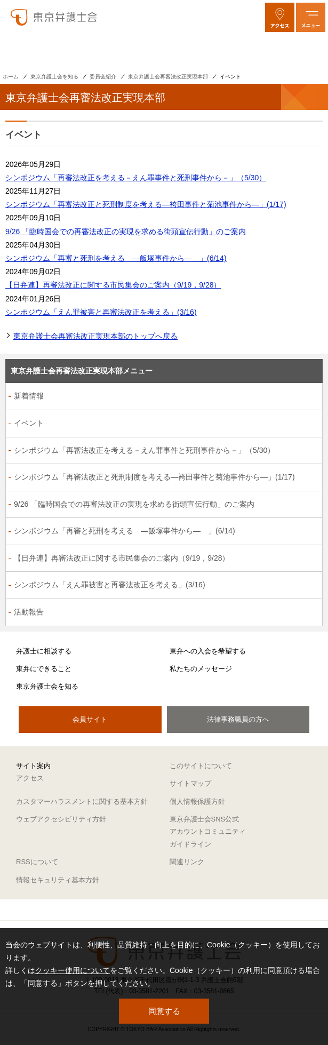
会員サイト (90, 719)
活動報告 (29, 612)
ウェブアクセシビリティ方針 (61, 819)
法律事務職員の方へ (238, 719)
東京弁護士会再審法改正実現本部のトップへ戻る (95, 336)
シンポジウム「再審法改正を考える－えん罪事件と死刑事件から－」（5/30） (135, 177)
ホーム (11, 76)
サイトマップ (190, 783)
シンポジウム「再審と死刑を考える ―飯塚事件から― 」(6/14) (116, 258)
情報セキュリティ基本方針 (57, 880)
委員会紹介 (103, 76)
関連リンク (187, 862)
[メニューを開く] (310, 17)
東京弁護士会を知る (54, 76)
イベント (29, 423)
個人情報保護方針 (197, 801)
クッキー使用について (72, 970)
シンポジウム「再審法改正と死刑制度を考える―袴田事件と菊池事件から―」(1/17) (145, 204)
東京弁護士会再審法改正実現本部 (168, 76)
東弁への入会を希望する (208, 651)
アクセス (30, 778)
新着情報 (29, 396)
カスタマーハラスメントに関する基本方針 (82, 801)
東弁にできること (43, 669)
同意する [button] (164, 1011)
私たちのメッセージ (201, 669)
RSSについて (37, 862)
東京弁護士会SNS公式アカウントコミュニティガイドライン (208, 831)
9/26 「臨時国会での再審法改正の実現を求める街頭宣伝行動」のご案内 (125, 231)
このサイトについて (201, 766)
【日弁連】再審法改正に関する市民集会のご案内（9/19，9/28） (113, 285)
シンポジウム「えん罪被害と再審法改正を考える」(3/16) (101, 312)
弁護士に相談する (43, 651)
